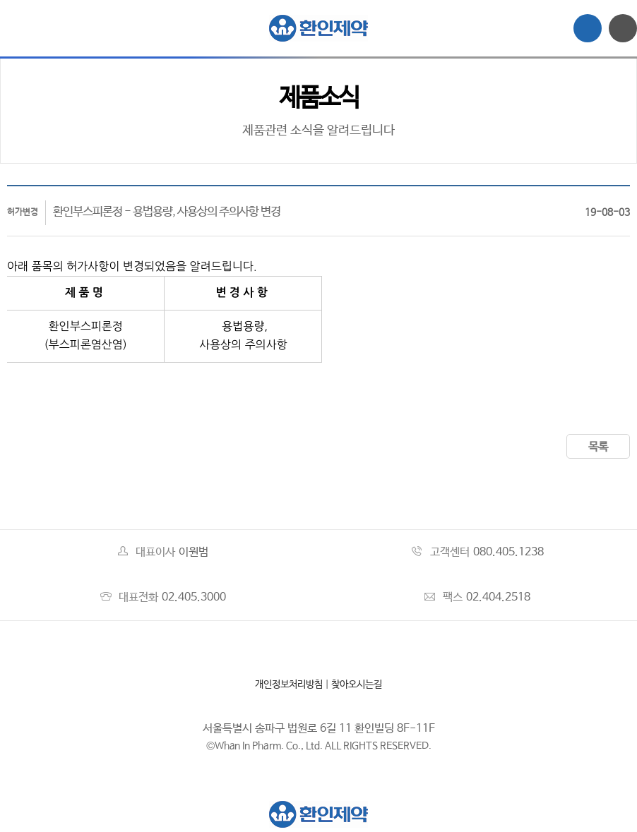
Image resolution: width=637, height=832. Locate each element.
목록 (598, 447)
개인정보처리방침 (289, 684)
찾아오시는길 (356, 684)
